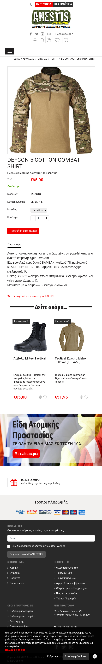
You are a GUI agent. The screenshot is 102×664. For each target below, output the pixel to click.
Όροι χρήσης (58, 546)
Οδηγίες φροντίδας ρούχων (70, 588)
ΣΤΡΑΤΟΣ (42, 59)
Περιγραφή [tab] (14, 244)
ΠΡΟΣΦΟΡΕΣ (44, 4)
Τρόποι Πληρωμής (65, 598)
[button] (49, 42)
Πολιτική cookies (18, 626)
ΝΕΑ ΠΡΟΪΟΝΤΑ (63, 4)
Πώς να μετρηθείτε (65, 593)
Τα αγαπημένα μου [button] (65, 578)
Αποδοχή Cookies (75, 656)
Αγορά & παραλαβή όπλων (69, 583)
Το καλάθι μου (63, 573)
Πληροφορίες (63, 33)
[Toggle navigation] (9, 51)
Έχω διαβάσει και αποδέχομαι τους (38, 546)
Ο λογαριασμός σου (66, 567)
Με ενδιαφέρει (26, 453)
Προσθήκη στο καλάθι (23, 230)
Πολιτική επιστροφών (21, 616)
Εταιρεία (13, 573)
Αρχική (12, 567)
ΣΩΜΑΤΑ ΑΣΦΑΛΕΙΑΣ (24, 59)
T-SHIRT (54, 59)
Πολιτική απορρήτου (20, 611)
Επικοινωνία (15, 583)
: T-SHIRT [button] (30, 296)
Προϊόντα (13, 578)
